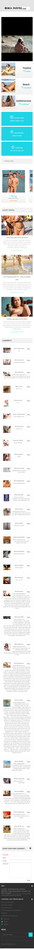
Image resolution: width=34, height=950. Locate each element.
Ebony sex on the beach (7, 902)
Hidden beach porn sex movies (9, 915)
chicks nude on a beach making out (19, 893)
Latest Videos (8, 210)
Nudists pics (4, 913)
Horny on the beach (6, 907)
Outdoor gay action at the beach (17, 319)
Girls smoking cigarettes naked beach (11, 910)
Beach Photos (11, 944)
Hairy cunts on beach (6, 905)
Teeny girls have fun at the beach (17, 237)
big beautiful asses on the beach (16, 892)
